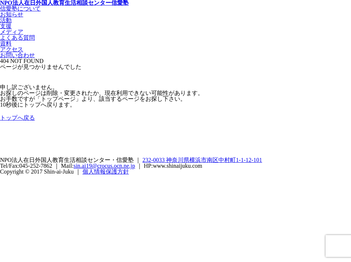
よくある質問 (17, 38)
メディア (11, 32)
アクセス (11, 49)
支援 (6, 26)
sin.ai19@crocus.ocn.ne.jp (104, 166)
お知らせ (11, 14)
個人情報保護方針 (105, 171)
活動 (6, 20)
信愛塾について (20, 8)
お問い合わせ (17, 55)
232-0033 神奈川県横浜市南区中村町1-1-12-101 (202, 160)
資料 (6, 43)
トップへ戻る (17, 118)
